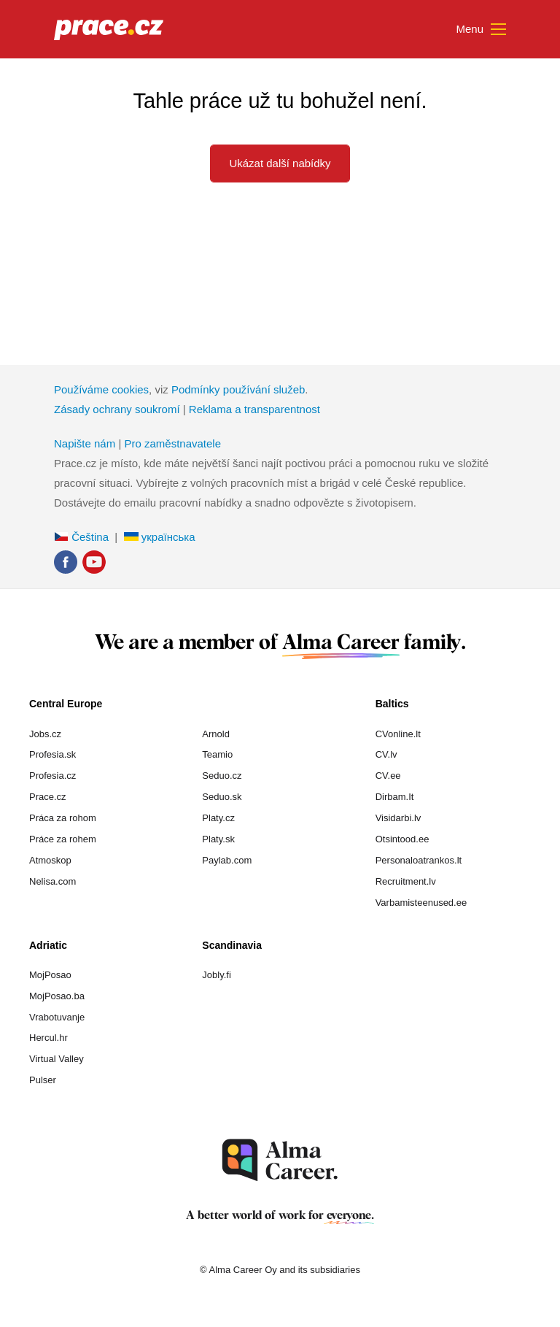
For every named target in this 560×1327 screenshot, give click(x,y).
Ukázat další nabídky (279, 163)
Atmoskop (50, 860)
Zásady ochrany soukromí (117, 409)
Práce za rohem (62, 839)
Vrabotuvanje (57, 1017)
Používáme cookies (101, 389)
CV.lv (386, 754)
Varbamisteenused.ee (421, 902)
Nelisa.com (52, 881)
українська (159, 537)
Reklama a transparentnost (254, 409)
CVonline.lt (398, 733)
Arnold (216, 733)
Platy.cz (218, 817)
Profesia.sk (52, 754)
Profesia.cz (52, 775)
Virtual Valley (56, 1058)
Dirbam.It (395, 796)
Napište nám (84, 443)
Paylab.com (227, 860)
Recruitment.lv (406, 881)
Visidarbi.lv (398, 817)
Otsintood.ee (402, 839)
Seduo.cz (221, 775)
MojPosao (50, 974)
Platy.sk (218, 839)
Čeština (81, 537)
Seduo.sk (221, 796)
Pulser (42, 1079)
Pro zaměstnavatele (172, 443)
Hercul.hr (48, 1037)
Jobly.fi (216, 974)
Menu (481, 30)
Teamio (217, 754)
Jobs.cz (45, 733)
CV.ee (388, 775)
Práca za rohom (62, 817)
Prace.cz (47, 796)
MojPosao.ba (57, 996)
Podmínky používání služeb (238, 389)
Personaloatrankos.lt (419, 860)
